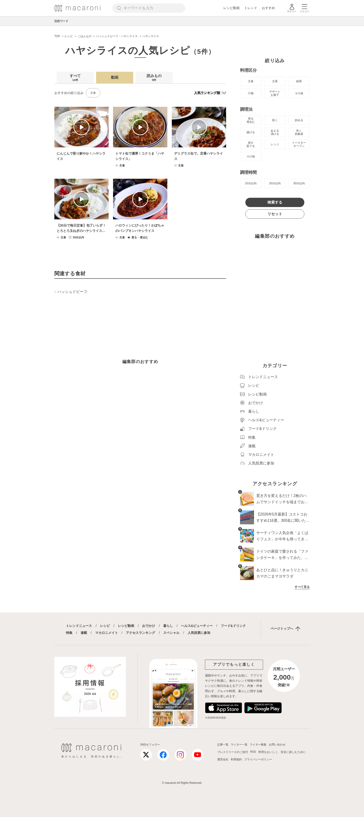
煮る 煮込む (251, 120)
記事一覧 (222, 744)
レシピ (105, 626)
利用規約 (236, 759)
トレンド (250, 8)
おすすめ (268, 8)
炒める (299, 120)
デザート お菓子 (274, 93)
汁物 (251, 93)
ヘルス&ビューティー (197, 626)
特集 (69, 633)
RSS (253, 751)
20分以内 (274, 183)
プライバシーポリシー (258, 759)
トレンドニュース (79, 626)
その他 (299, 93)
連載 (84, 633)
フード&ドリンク (233, 626)
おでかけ (148, 626)
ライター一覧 (239, 744)
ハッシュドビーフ (70, 292)
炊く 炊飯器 (299, 132)
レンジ (275, 144)
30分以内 (299, 183)
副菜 (299, 81)
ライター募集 (258, 744)
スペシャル (171, 633)
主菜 (275, 81)
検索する (274, 202)
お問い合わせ (277, 744)
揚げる (251, 132)
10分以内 (250, 183)
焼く (275, 120)
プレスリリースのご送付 (232, 752)
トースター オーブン (299, 144)
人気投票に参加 (199, 633)
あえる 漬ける (275, 132)
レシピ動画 (231, 8)
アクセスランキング (140, 633)
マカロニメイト (106, 633)
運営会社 (222, 759)
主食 (93, 92)
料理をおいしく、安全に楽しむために (282, 752)
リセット (274, 214)
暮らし (168, 626)
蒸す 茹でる (251, 144)
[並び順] (210, 93)
